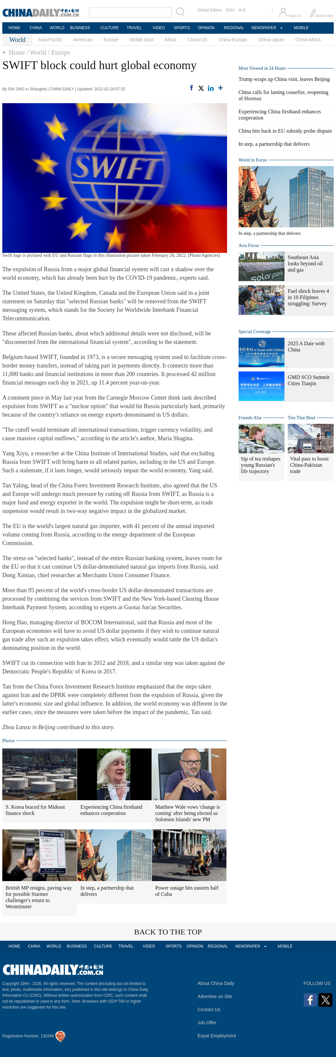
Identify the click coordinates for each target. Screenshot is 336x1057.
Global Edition (210, 10)
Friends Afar (250, 417)
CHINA (36, 28)
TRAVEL (134, 28)
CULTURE (109, 28)
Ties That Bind (301, 417)
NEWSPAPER (263, 28)
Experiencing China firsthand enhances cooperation (111, 810)
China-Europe (233, 39)
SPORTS (182, 28)
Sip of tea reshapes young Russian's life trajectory (260, 465)
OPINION (206, 28)
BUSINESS (80, 28)
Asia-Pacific (50, 39)
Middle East (142, 39)
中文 (242, 10)
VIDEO (159, 28)
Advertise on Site (215, 996)
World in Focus (253, 160)
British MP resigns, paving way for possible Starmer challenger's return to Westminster (39, 897)
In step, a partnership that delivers (107, 891)
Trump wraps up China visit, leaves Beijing (284, 79)
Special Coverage (255, 331)
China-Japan (271, 39)
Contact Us (209, 1009)
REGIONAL (234, 28)
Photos (8, 740)
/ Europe (59, 52)
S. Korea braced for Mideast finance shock (35, 810)
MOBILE (301, 28)
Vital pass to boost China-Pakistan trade (309, 465)
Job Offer (207, 1022)
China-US (198, 39)
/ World (36, 52)
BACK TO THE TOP (168, 932)
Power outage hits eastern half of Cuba (187, 891)
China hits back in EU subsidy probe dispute (285, 131)
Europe (111, 39)
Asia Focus (249, 245)
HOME (14, 28)
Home (17, 52)
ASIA (230, 10)
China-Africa (308, 39)
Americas (82, 39)
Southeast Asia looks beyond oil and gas (305, 264)
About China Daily (216, 983)
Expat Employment (217, 1035)
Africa (171, 39)
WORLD (57, 28)
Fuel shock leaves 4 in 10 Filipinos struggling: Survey (308, 297)
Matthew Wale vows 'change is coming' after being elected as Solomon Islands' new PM (187, 813)
